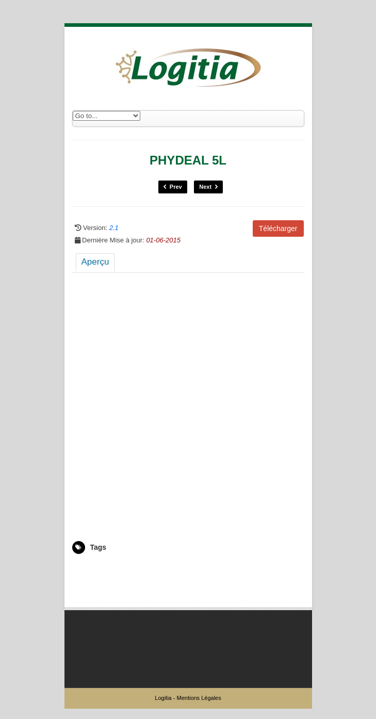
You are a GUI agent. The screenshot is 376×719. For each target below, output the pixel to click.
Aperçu (95, 262)
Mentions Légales (198, 698)
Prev (173, 187)
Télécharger (278, 228)
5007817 (84, 569)
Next (208, 187)
